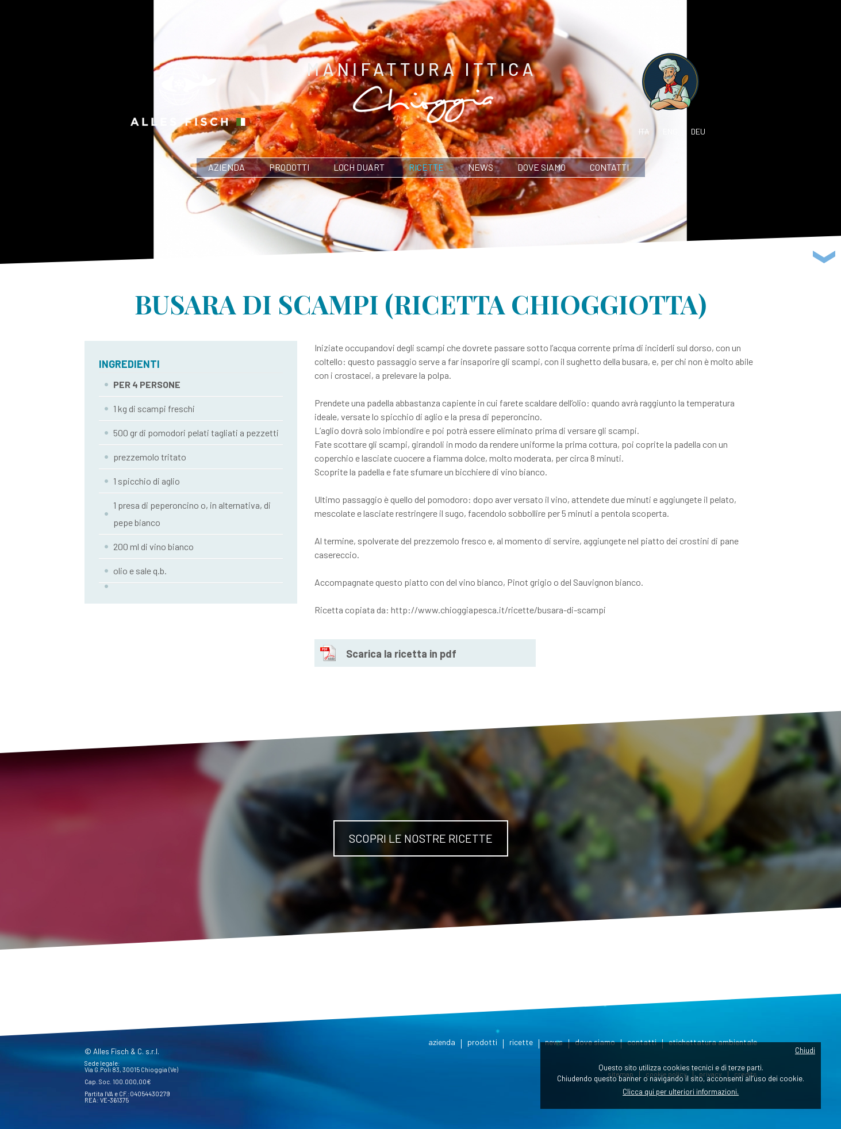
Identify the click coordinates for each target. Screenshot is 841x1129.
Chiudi (805, 1050)
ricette (426, 167)
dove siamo (541, 167)
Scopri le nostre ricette (421, 838)
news (480, 167)
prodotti (289, 167)
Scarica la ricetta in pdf (401, 653)
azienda (226, 167)
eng (670, 131)
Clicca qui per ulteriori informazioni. (681, 1091)
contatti (609, 167)
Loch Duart (359, 167)
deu (698, 131)
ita (644, 131)
